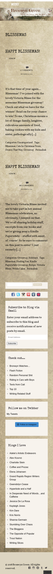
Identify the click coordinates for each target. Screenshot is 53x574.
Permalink (40, 150)
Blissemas (10, 146)
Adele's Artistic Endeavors (23, 453)
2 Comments (26, 70)
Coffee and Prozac (19, 467)
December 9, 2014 (26, 189)
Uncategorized (25, 142)
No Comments (26, 186)
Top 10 (13, 389)
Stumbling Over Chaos (21, 524)
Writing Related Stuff (20, 393)
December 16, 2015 (27, 74)
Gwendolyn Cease (19, 484)
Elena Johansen (18, 471)
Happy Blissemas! (22, 52)
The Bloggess (17, 529)
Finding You (22, 261)
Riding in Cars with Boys (22, 380)
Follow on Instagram (26, 424)
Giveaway (28, 150)
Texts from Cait (17, 384)
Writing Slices (16, 543)
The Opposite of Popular (22, 533)
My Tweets (12, 414)
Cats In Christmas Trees (28, 146)
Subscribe (12, 343)
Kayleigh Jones (17, 506)
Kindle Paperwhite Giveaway (21, 263)
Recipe (32, 265)
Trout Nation (16, 538)
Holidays (33, 258)
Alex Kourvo (16, 458)
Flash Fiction (16, 370)
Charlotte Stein (17, 462)
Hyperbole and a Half (20, 488)
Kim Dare (14, 510)
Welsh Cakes (18, 268)
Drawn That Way (13, 150)
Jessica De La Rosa (20, 501)
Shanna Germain (18, 519)
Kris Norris (15, 515)
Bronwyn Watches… (20, 366)
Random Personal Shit (21, 375)
